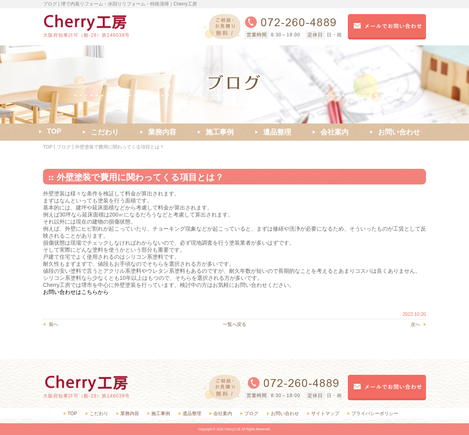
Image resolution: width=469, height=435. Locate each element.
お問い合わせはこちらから (76, 292)
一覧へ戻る (234, 324)
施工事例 (160, 413)
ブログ (64, 147)
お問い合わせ (285, 413)
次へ (415, 324)
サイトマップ (325, 413)
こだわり (99, 413)
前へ (53, 324)
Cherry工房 (232, 429)
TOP (47, 147)
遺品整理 (192, 413)
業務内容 (129, 413)
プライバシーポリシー (374, 413)
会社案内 (222, 413)
